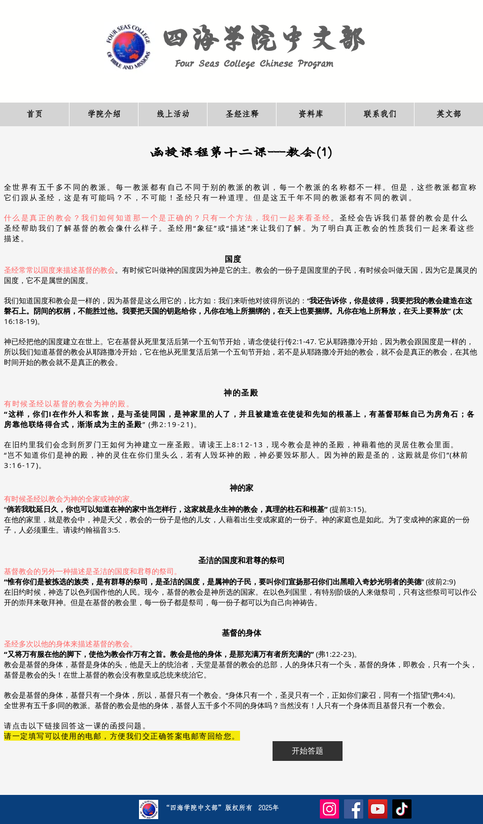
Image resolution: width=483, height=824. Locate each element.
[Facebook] (353, 809)
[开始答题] (308, 751)
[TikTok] (402, 809)
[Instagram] (329, 809)
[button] (103, 114)
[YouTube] (377, 809)
